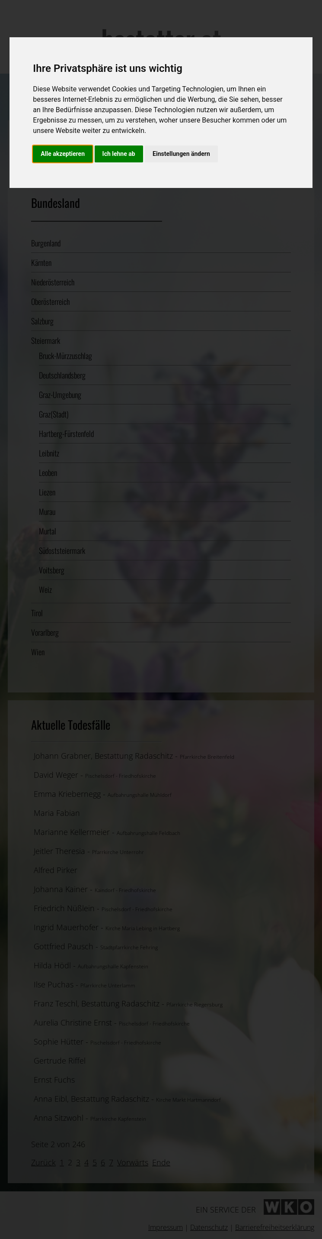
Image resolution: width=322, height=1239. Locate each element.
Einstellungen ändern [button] (181, 153)
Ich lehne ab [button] (118, 153)
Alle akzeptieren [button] (63, 153)
